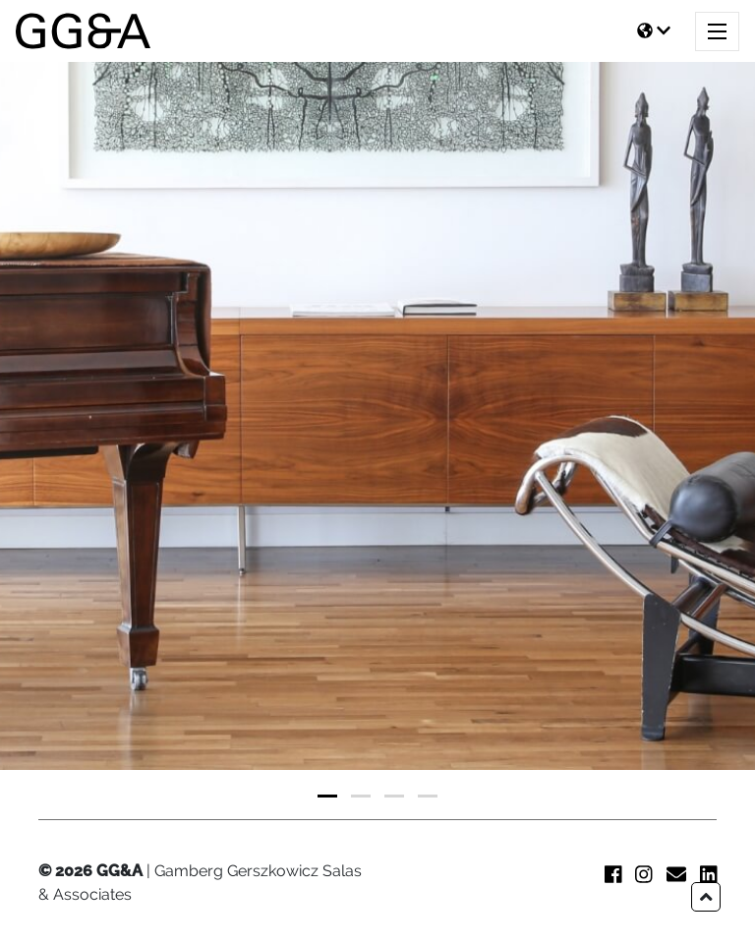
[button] (327, 796)
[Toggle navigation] (717, 31)
